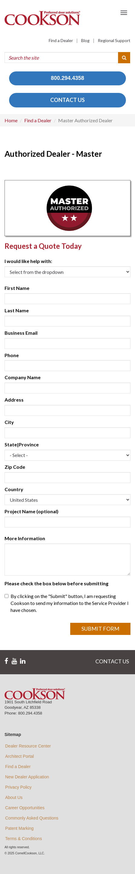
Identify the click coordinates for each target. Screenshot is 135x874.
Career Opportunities (24, 807)
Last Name (17, 310)
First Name (17, 288)
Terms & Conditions (23, 838)
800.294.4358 (67, 78)
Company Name (23, 377)
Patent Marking (19, 828)
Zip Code (15, 467)
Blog (85, 40)
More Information (25, 538)
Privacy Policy (18, 787)
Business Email (21, 333)
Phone (12, 355)
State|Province (22, 444)
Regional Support (114, 40)
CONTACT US (67, 100)
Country (14, 489)
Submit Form (100, 628)
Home (11, 120)
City (9, 422)
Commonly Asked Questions (31, 818)
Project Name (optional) (31, 511)
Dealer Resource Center (28, 746)
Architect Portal (19, 756)
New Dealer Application (27, 776)
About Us (14, 797)
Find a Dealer (61, 40)
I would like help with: (28, 261)
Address (14, 399)
